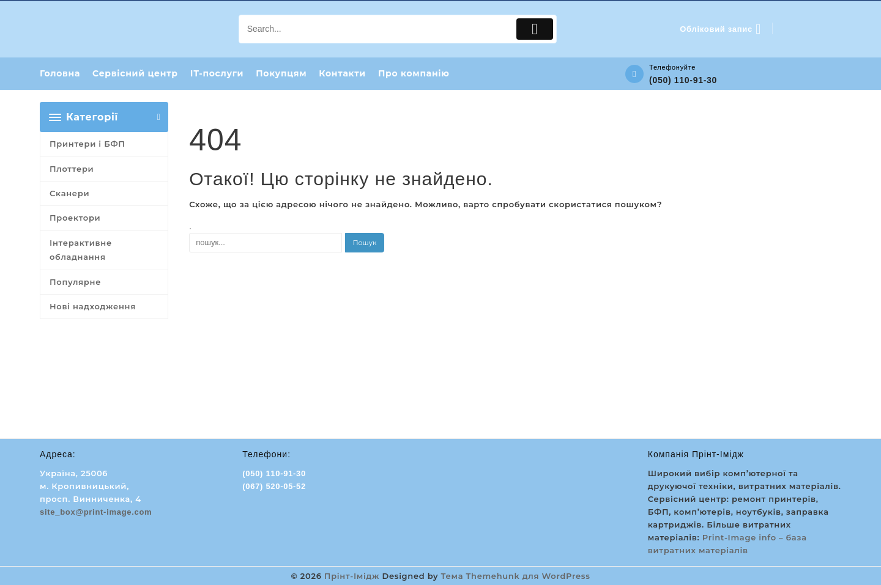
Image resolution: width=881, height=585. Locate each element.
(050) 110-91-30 (683, 80)
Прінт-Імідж (351, 576)
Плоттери (72, 169)
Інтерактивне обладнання (81, 250)
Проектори (75, 218)
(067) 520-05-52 (274, 486)
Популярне (75, 282)
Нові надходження (93, 306)
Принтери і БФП (87, 144)
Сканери (69, 193)
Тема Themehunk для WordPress (515, 576)
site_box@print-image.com (96, 512)
